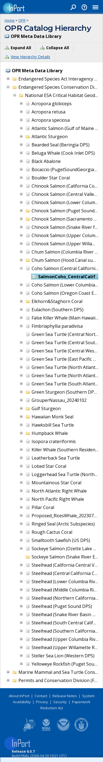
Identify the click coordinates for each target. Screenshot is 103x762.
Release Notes (64, 695)
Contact (41, 695)
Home (10, 20)
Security (60, 701)
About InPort (19, 695)
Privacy (42, 701)
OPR (22, 20)
